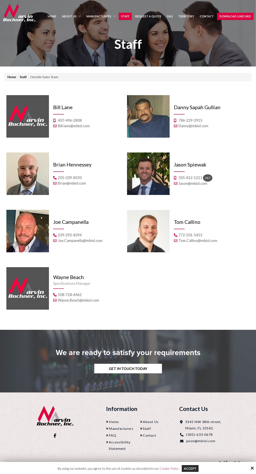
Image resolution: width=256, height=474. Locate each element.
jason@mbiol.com (200, 441)
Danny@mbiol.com (193, 126)
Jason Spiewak (190, 164)
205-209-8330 (70, 177)
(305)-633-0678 (199, 434)
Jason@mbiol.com (193, 183)
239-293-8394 (70, 235)
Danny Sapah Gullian (197, 107)
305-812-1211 (190, 177)
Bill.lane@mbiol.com (74, 126)
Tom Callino (187, 222)
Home (11, 77)
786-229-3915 (190, 120)
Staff (23, 77)
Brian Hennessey (72, 164)
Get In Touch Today (128, 368)
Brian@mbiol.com (72, 183)
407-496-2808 (70, 120)
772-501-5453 (190, 235)
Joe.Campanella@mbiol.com (80, 240)
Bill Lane (63, 107)
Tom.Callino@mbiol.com (198, 240)
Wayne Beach (68, 277)
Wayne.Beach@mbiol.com (78, 300)
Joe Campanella (71, 222)
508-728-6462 (70, 294)
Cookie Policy (168, 468)
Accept (190, 468)
